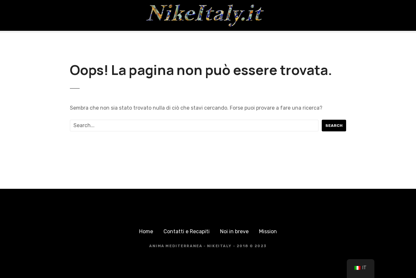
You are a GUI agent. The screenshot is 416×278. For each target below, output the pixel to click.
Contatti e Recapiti (186, 231)
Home (146, 231)
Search (334, 125)
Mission (268, 231)
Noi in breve (234, 231)
